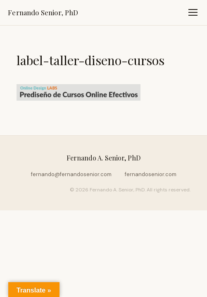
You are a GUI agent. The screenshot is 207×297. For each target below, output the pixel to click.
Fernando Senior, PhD (43, 12)
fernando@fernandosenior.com (71, 174)
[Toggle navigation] (193, 12)
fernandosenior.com (150, 174)
